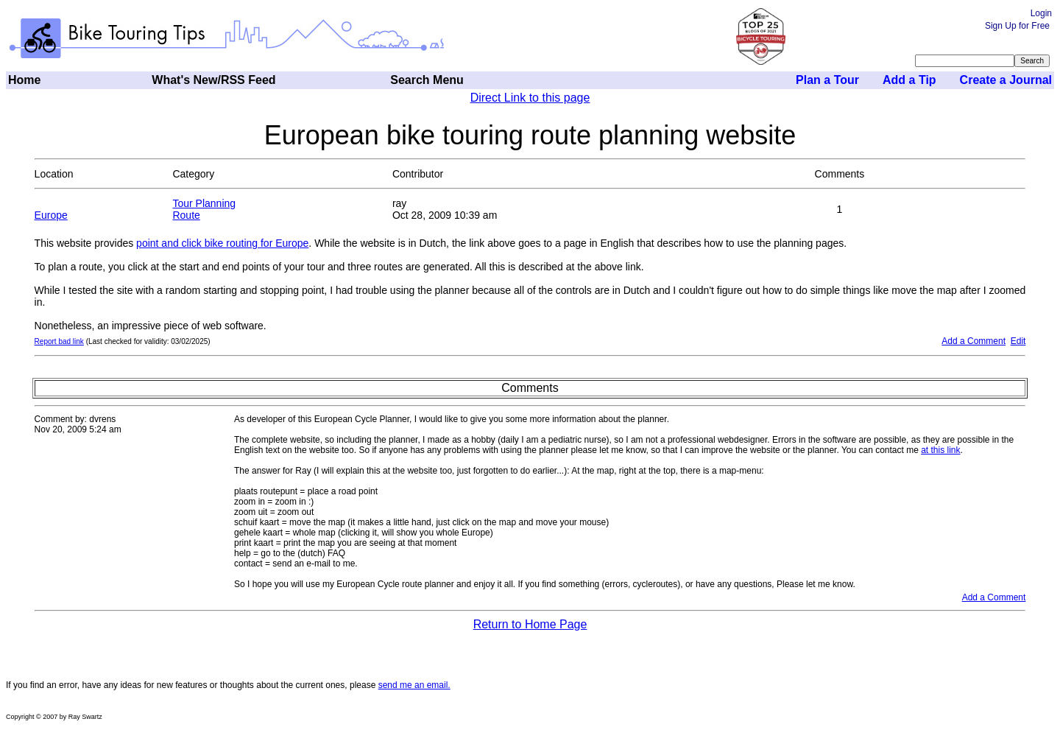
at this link (940, 450)
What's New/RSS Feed (213, 80)
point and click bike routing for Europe (222, 243)
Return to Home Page (530, 624)
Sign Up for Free (1017, 26)
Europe (51, 215)
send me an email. (414, 685)
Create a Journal (1006, 80)
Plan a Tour (827, 80)
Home (24, 80)
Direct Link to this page (530, 97)
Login (1041, 13)
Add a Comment (973, 341)
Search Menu (427, 80)
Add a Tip (909, 80)
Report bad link (59, 341)
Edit (1018, 341)
